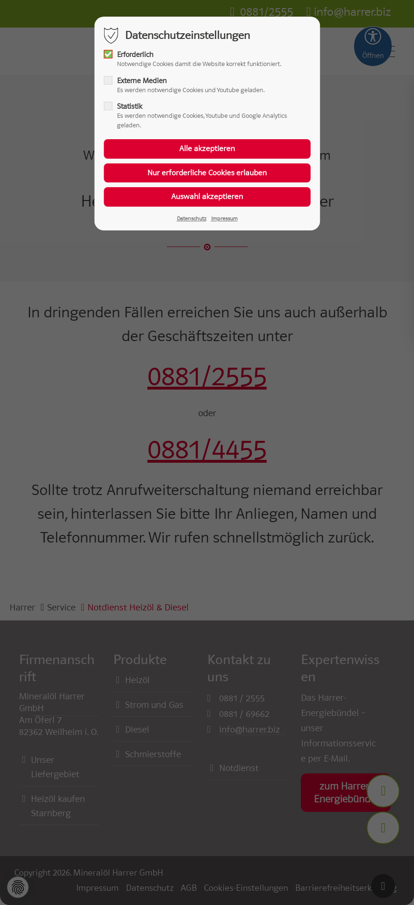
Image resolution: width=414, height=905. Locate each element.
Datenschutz (191, 218)
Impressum (224, 218)
